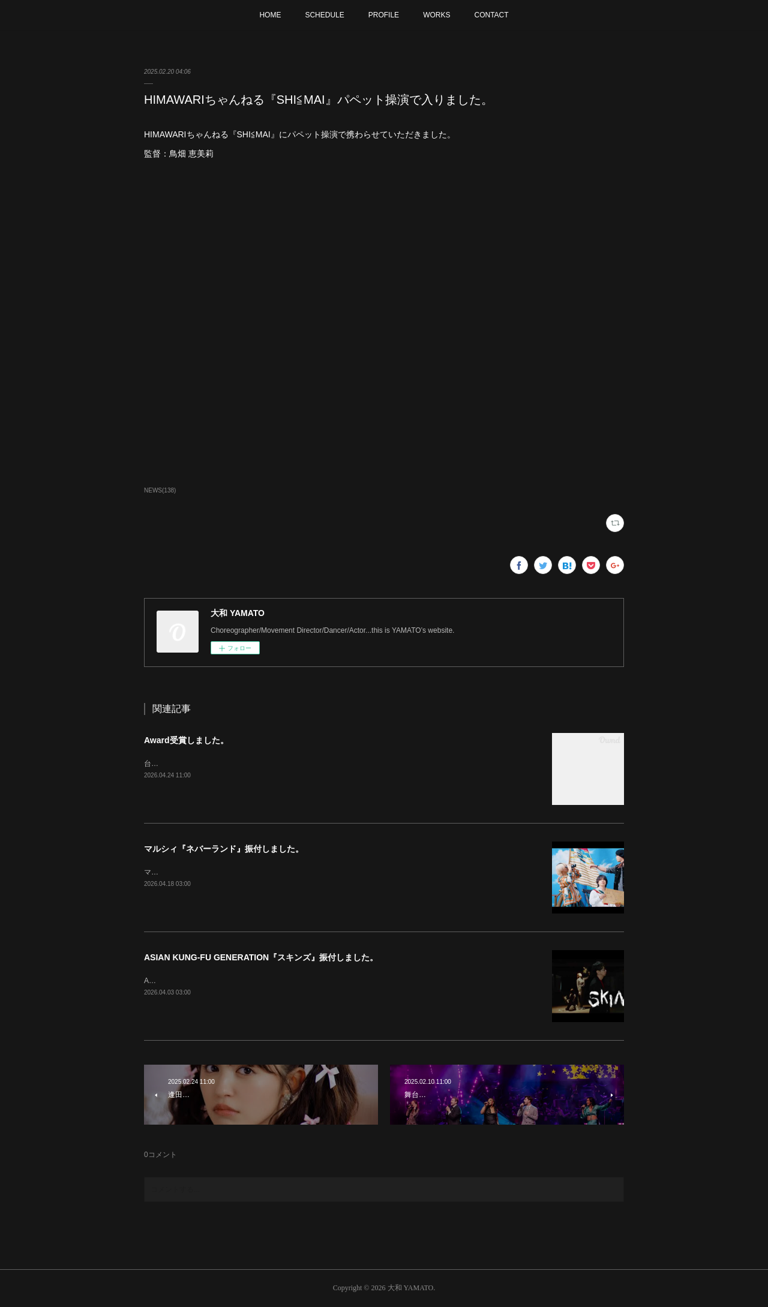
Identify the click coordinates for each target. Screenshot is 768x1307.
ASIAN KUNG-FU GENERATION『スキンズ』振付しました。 (261, 957)
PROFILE (383, 15)
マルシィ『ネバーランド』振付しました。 (224, 849)
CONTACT (491, 15)
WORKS (436, 15)
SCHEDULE (324, 15)
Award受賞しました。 (186, 740)
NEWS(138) (160, 490)
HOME (270, 15)
